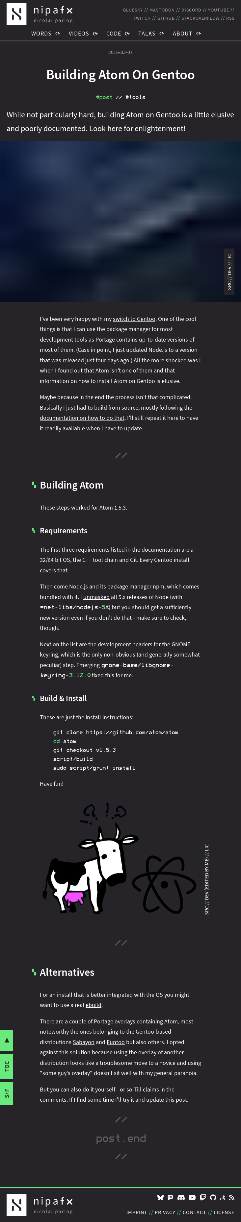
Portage (105, 339)
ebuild (93, 1005)
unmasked (96, 597)
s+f (7, 1093)
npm (158, 586)
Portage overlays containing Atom (136, 1021)
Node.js (78, 586)
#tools (135, 97)
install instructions (109, 717)
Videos (79, 33)
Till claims (146, 1089)
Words (41, 33)
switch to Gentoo (134, 319)
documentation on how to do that (82, 417)
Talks (147, 33)
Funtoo (116, 1042)
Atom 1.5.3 (112, 507)
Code (113, 33)
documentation (161, 549)
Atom (102, 370)
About (183, 33)
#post (104, 97)
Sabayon (83, 1042)
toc (7, 1066)
